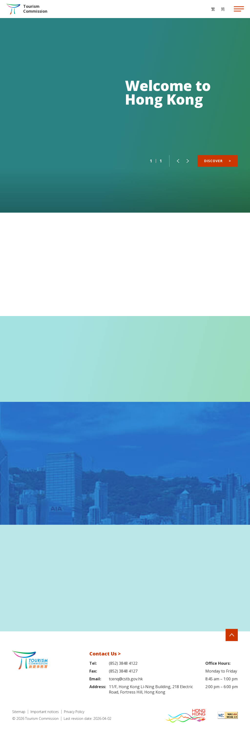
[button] (178, 161)
